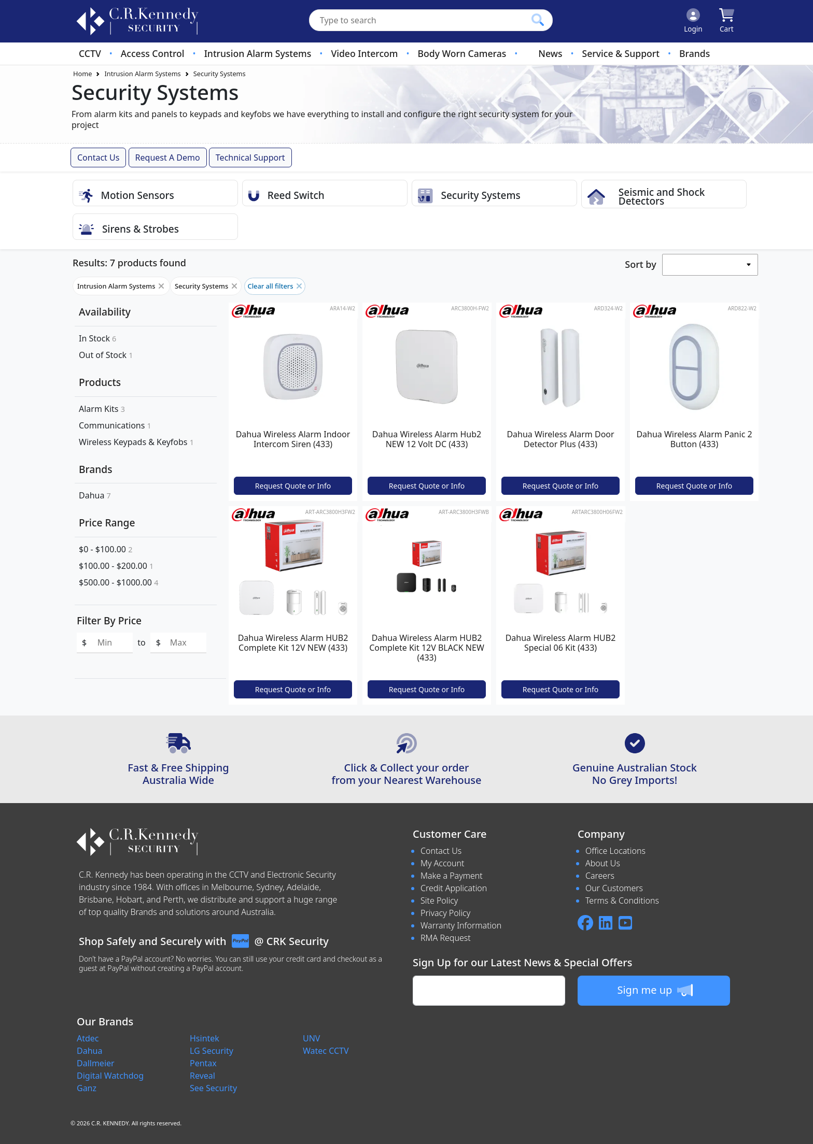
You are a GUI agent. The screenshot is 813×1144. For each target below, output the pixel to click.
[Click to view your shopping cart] (726, 21)
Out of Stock (106, 355)
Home (82, 73)
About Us (602, 863)
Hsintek (204, 1038)
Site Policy (439, 900)
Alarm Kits (102, 408)
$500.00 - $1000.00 (118, 582)
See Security (213, 1088)
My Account (442, 863)
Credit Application (453, 888)
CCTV (90, 53)
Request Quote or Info (293, 486)
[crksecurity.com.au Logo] (137, 21)
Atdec (88, 1038)
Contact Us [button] (98, 157)
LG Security (211, 1050)
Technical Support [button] (250, 157)
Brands (694, 53)
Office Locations (615, 850)
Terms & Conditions (622, 900)
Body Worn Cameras (462, 53)
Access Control (153, 53)
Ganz (86, 1088)
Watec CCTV (326, 1050)
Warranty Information (460, 925)
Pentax (203, 1063)
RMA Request (445, 937)
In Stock (97, 338)
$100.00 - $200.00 (116, 565)
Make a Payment (451, 875)
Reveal (202, 1075)
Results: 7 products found (129, 262)
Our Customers (614, 888)
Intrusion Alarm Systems (258, 53)
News (550, 53)
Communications (115, 425)
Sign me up (654, 990)
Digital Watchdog (110, 1075)
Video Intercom (364, 53)
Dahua (95, 495)
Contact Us (440, 850)
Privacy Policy (445, 913)
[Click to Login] (693, 21)
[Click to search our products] (537, 19)
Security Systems (219, 73)
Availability (105, 312)
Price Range (107, 523)
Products (100, 382)
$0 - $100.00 (105, 549)
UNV (311, 1038)
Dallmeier (96, 1063)
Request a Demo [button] (167, 157)
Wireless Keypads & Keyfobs (136, 442)
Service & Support (621, 53)
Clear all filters (275, 286)
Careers (599, 875)
